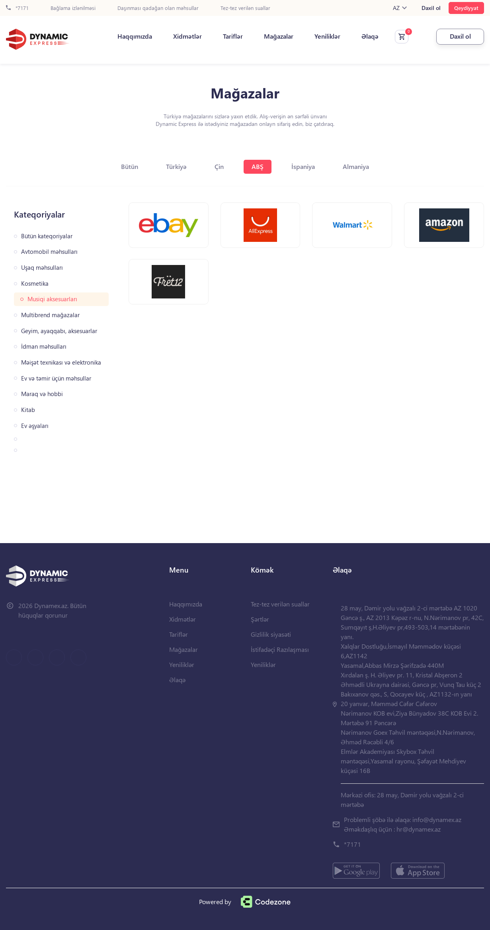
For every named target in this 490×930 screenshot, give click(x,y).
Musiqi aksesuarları (52, 299)
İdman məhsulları (43, 346)
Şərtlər (260, 619)
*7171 (17, 8)
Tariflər (233, 36)
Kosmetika (35, 283)
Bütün (129, 166)
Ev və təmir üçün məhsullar (56, 378)
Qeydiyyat (466, 7)
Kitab (28, 410)
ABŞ (258, 166)
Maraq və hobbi (42, 394)
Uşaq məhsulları (42, 267)
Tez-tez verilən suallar (245, 8)
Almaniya (356, 166)
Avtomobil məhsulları (49, 251)
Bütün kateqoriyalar (46, 236)
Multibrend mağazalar (50, 315)
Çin (219, 166)
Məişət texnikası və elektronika (61, 362)
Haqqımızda (134, 36)
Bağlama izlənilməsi (73, 8)
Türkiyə (176, 166)
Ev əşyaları (35, 426)
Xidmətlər (187, 36)
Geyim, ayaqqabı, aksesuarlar (59, 331)
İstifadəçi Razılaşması (280, 649)
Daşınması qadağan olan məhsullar (158, 8)
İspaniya (303, 166)
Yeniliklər (327, 36)
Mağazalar (278, 36)
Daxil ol (431, 8)
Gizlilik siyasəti (271, 634)
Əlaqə (370, 36)
